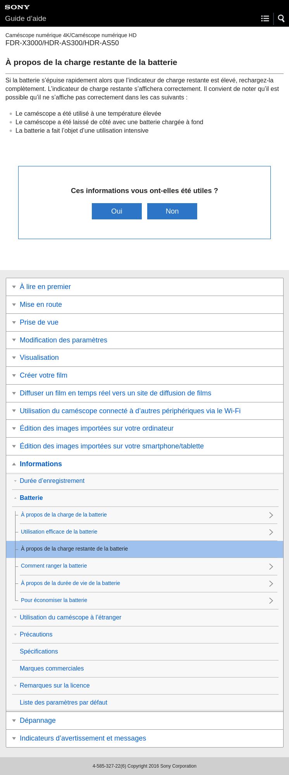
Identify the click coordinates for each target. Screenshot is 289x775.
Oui (116, 211)
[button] (281, 18)
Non (172, 211)
